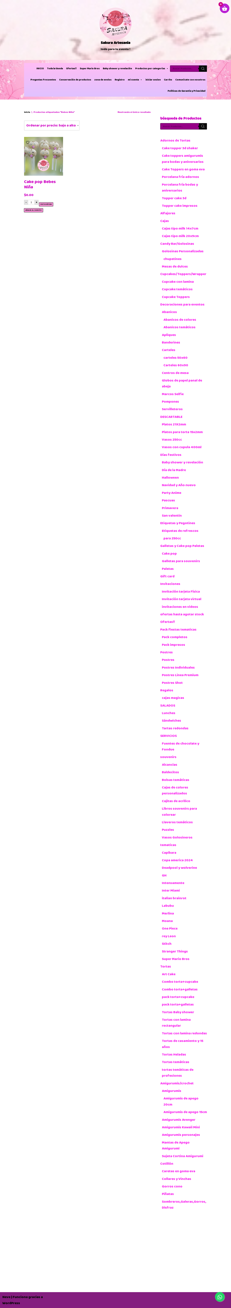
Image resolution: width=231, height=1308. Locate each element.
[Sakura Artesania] (115, 30)
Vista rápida (46, 204)
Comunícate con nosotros (190, 80)
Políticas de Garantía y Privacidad (186, 91)
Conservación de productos (75, 80)
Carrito (168, 80)
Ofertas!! (71, 68)
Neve (6, 1297)
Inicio (27, 112)
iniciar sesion (153, 80)
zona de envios (102, 80)
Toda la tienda (55, 68)
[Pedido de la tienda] (52, 125)
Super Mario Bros (90, 68)
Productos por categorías (151, 68)
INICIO (40, 68)
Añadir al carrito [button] (33, 210)
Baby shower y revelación (117, 68)
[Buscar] (203, 68)
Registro (120, 80)
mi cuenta (135, 79)
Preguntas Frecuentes (43, 80)
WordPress (11, 1303)
